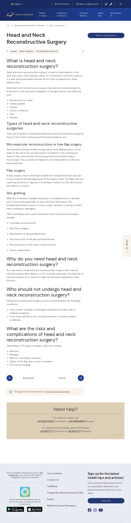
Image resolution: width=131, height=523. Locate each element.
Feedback (52, 486)
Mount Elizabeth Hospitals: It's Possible (8, 25)
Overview (12, 51)
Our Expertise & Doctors (47, 51)
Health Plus (100, 14)
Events (50, 499)
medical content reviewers (58, 391)
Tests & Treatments (57, 26)
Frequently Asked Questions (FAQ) (65, 492)
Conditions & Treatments (62, 14)
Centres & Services (84, 14)
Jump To (127, 245)
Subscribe (106, 500)
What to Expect (26, 51)
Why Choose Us (115, 14)
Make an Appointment (106, 35)
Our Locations (54, 473)
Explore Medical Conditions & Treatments (29, 25)
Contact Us (53, 479)
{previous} (28, 378)
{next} (62, 378)
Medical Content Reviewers (61, 505)
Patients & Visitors (43, 14)
